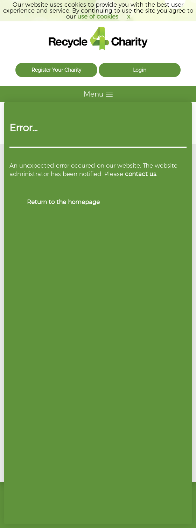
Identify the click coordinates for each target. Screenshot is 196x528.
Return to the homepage (63, 201)
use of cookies (97, 16)
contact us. (141, 173)
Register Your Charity (56, 70)
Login (139, 70)
